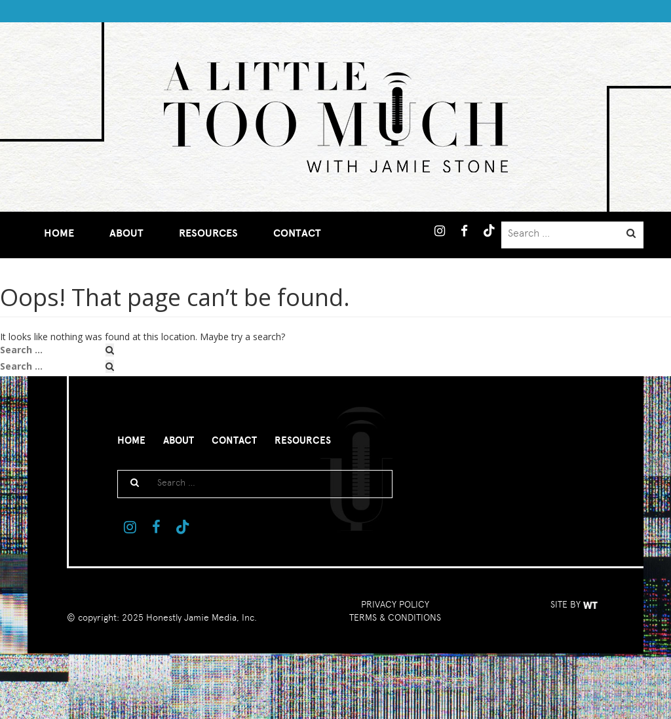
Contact (297, 233)
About (126, 233)
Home (59, 233)
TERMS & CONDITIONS (395, 617)
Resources (208, 233)
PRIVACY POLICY (395, 604)
